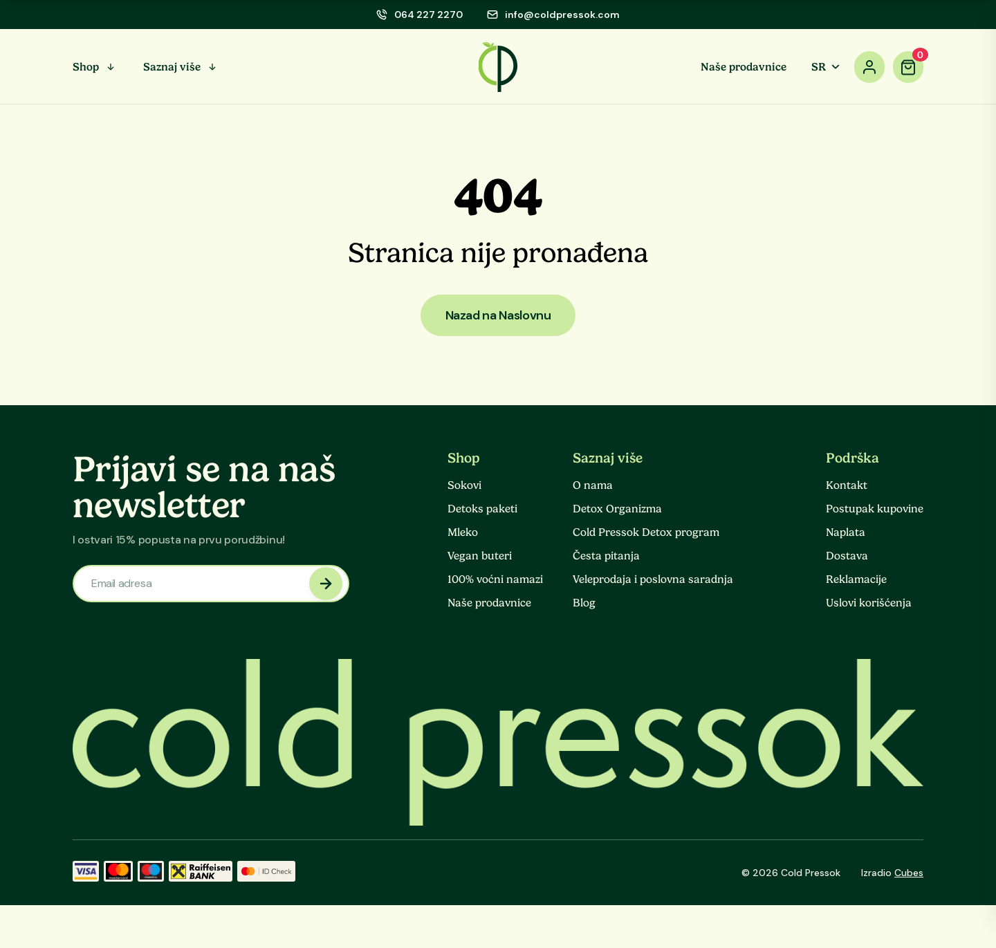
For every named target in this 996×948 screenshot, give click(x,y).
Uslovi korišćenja (869, 603)
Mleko (463, 532)
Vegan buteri (480, 556)
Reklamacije (856, 579)
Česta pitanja (606, 556)
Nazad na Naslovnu (498, 315)
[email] (553, 14)
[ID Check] (266, 872)
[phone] (419, 14)
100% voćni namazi (495, 579)
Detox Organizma (617, 509)
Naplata (845, 532)
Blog (584, 603)
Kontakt (846, 485)
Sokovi (464, 485)
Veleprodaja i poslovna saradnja (653, 579)
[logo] (498, 67)
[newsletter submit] (325, 583)
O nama (593, 485)
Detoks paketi (482, 509)
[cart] (908, 67)
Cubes (908, 872)
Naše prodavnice (743, 67)
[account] (869, 67)
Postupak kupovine (874, 509)
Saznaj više (172, 67)
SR (826, 67)
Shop (86, 67)
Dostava (847, 556)
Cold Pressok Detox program (646, 532)
